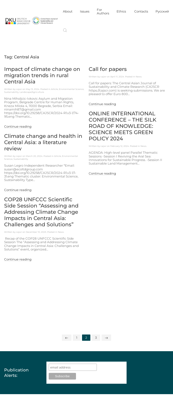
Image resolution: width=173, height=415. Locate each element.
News (139, 76)
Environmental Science (71, 89)
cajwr (19, 89)
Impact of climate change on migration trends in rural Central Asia (42, 75)
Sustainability (11, 92)
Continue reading (17, 126)
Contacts (141, 11)
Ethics (122, 11)
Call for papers (108, 69)
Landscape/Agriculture (32, 92)
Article (54, 89)
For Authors (103, 11)
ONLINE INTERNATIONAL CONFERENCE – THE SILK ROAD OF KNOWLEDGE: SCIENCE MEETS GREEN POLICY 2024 (122, 126)
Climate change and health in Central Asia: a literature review (43, 142)
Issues (84, 11)
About (67, 11)
